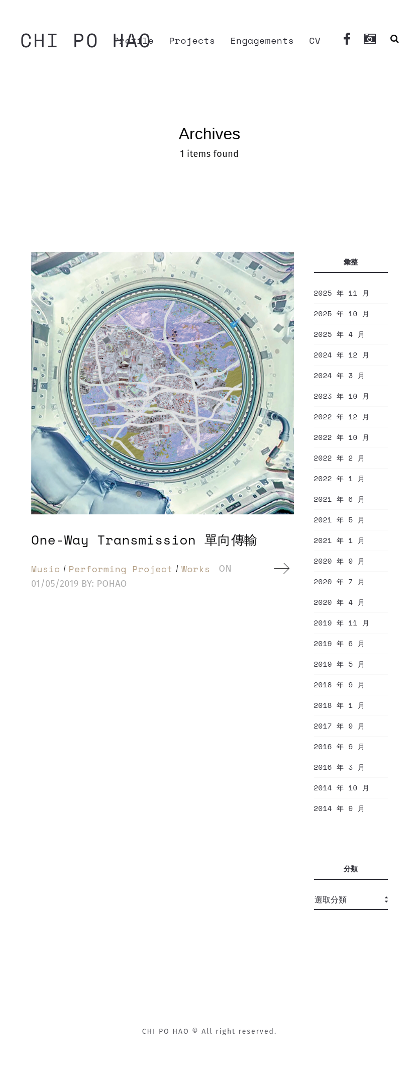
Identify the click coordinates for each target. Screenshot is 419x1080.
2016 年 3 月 (339, 767)
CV (315, 40)
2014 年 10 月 (342, 788)
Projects (192, 40)
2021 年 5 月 (339, 520)
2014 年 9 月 (339, 808)
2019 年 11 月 (342, 623)
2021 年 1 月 (339, 540)
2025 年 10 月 (342, 314)
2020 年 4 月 (339, 602)
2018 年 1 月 (339, 705)
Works (196, 568)
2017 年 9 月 (339, 726)
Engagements (262, 40)
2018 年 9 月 (339, 685)
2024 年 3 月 (339, 376)
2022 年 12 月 (342, 417)
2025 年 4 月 (339, 334)
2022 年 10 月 (342, 437)
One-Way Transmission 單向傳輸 (144, 539)
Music (45, 568)
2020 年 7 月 (339, 582)
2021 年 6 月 (339, 499)
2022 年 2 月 (339, 458)
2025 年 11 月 (342, 293)
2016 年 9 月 (339, 747)
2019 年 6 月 (339, 644)
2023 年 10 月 (342, 396)
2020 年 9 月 (339, 561)
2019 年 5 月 (339, 664)
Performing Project (121, 568)
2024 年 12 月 (342, 355)
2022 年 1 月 (339, 479)
